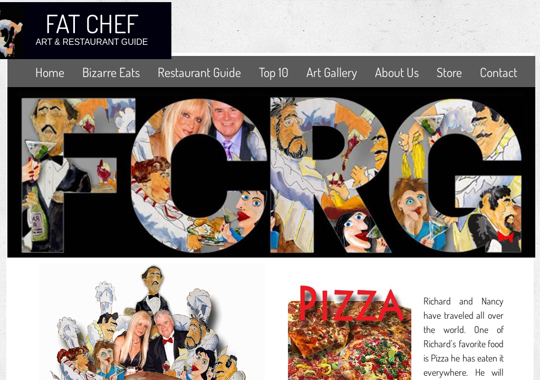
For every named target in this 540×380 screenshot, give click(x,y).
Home (49, 72)
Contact (498, 72)
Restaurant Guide (199, 72)
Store (449, 72)
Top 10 (273, 72)
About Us (397, 72)
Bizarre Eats (111, 72)
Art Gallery (331, 72)
